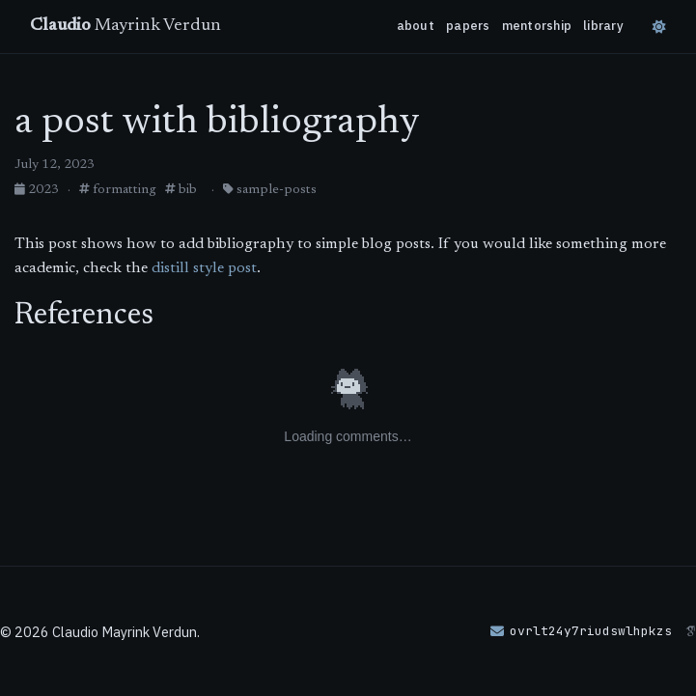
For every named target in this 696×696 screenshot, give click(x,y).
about (415, 25)
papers (468, 25)
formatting (117, 190)
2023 (38, 190)
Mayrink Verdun (125, 26)
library (603, 25)
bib (181, 190)
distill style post (204, 268)
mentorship (537, 25)
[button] (581, 631)
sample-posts (270, 190)
